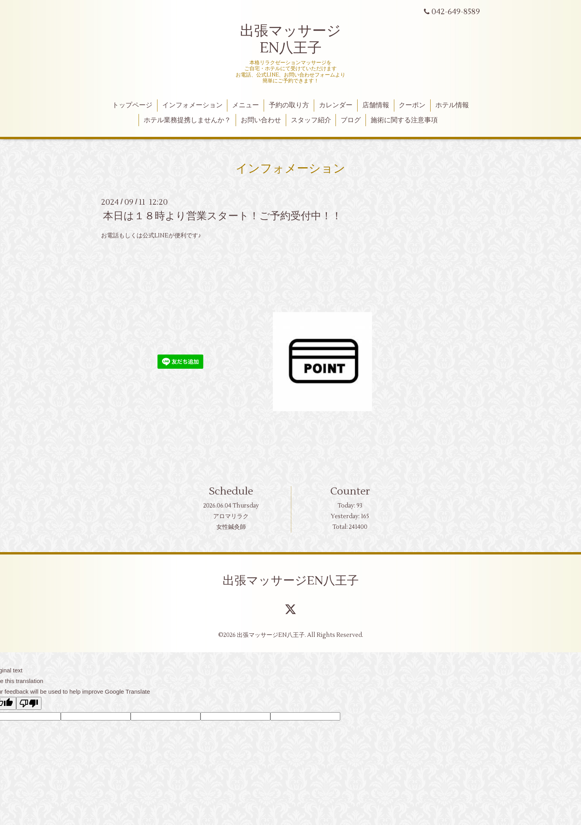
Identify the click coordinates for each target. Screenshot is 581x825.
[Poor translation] (28, 703)
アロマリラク (231, 516)
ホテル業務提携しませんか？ (187, 120)
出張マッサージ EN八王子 (290, 39)
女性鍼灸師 (231, 527)
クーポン (412, 105)
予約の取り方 (289, 105)
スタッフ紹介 (311, 120)
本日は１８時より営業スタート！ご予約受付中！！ (222, 216)
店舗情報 (375, 105)
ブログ (351, 120)
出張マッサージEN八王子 (291, 580)
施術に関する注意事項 (404, 120)
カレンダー (335, 105)
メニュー (245, 105)
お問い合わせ (261, 120)
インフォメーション (192, 105)
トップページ (132, 105)
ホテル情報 (452, 105)
